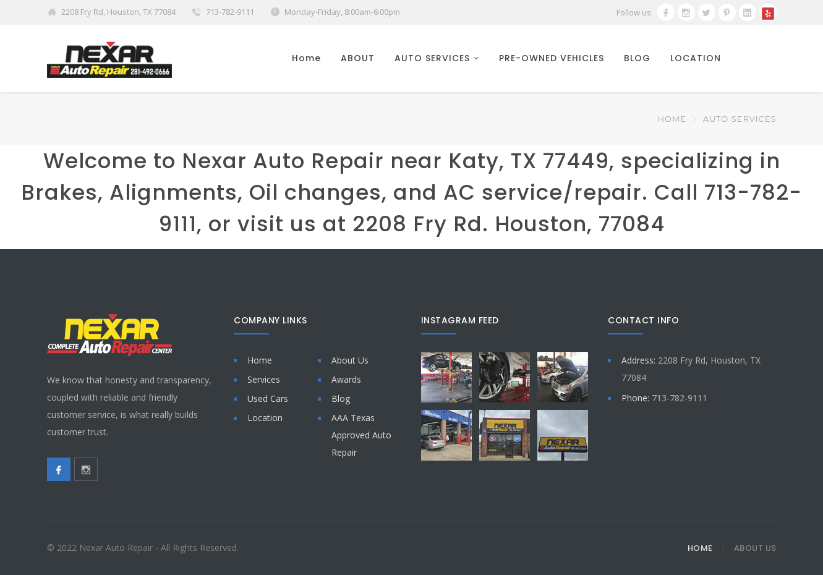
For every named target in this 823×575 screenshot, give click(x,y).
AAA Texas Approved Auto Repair (361, 435)
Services (263, 379)
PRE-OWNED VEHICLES (551, 58)
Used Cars (267, 398)
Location (265, 418)
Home (306, 58)
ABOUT (358, 58)
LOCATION (695, 58)
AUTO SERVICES (432, 58)
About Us (350, 360)
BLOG (637, 58)
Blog (340, 398)
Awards (346, 379)
